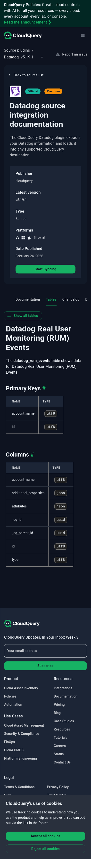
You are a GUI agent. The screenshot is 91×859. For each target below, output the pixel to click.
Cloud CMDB (14, 750)
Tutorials (60, 737)
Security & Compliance (21, 734)
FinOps (9, 742)
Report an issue (72, 54)
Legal (8, 795)
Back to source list (25, 75)
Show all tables (22, 315)
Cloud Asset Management (24, 725)
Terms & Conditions (19, 787)
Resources (62, 729)
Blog (57, 713)
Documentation (65, 696)
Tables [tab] (51, 299)
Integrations (63, 688)
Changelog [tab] (71, 299)
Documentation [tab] (28, 299)
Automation (13, 704)
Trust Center (56, 795)
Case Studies (64, 721)
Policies (10, 696)
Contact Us (62, 762)
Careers (60, 746)
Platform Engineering (20, 758)
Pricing (59, 704)
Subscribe (45, 666)
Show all (40, 237)
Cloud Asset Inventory (21, 688)
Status (59, 754)
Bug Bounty (13, 803)
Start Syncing (46, 269)
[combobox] (33, 57)
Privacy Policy (58, 787)
